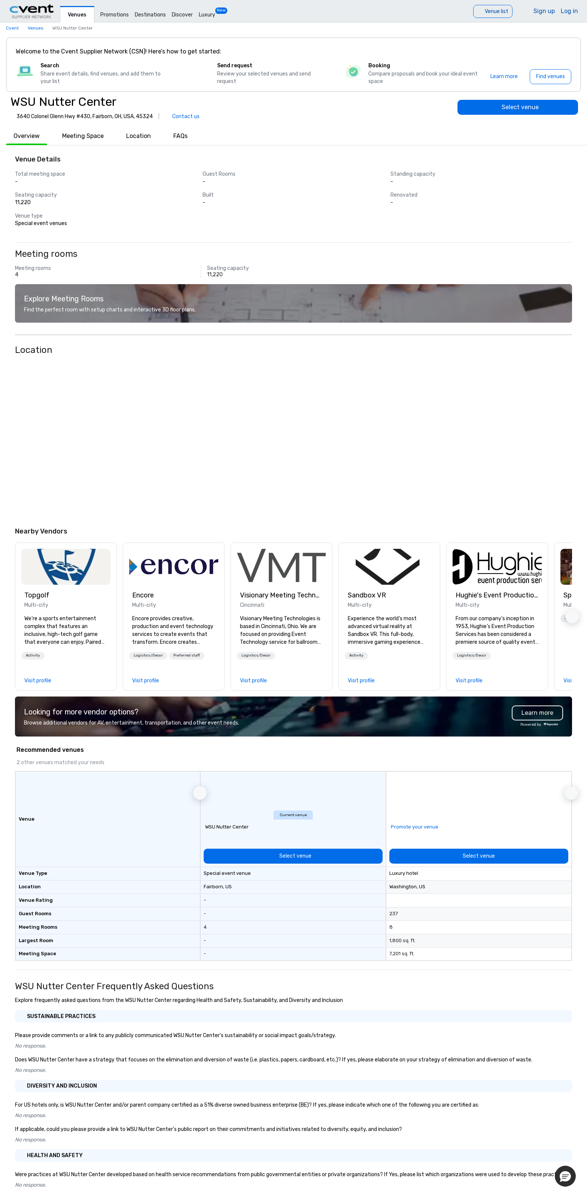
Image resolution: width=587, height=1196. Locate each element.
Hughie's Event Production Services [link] (497, 595)
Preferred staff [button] (186, 655)
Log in (569, 11)
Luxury (207, 15)
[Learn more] (504, 76)
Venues (77, 15)
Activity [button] (33, 655)
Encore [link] (143, 595)
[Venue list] (493, 11)
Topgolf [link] (36, 595)
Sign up (544, 11)
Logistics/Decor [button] (148, 655)
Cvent (12, 28)
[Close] (563, 51)
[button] (33, 656)
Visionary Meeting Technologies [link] (281, 595)
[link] (65, 567)
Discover (182, 15)
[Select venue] (517, 107)
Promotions (114, 15)
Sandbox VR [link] (367, 595)
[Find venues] (550, 76)
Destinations (150, 15)
